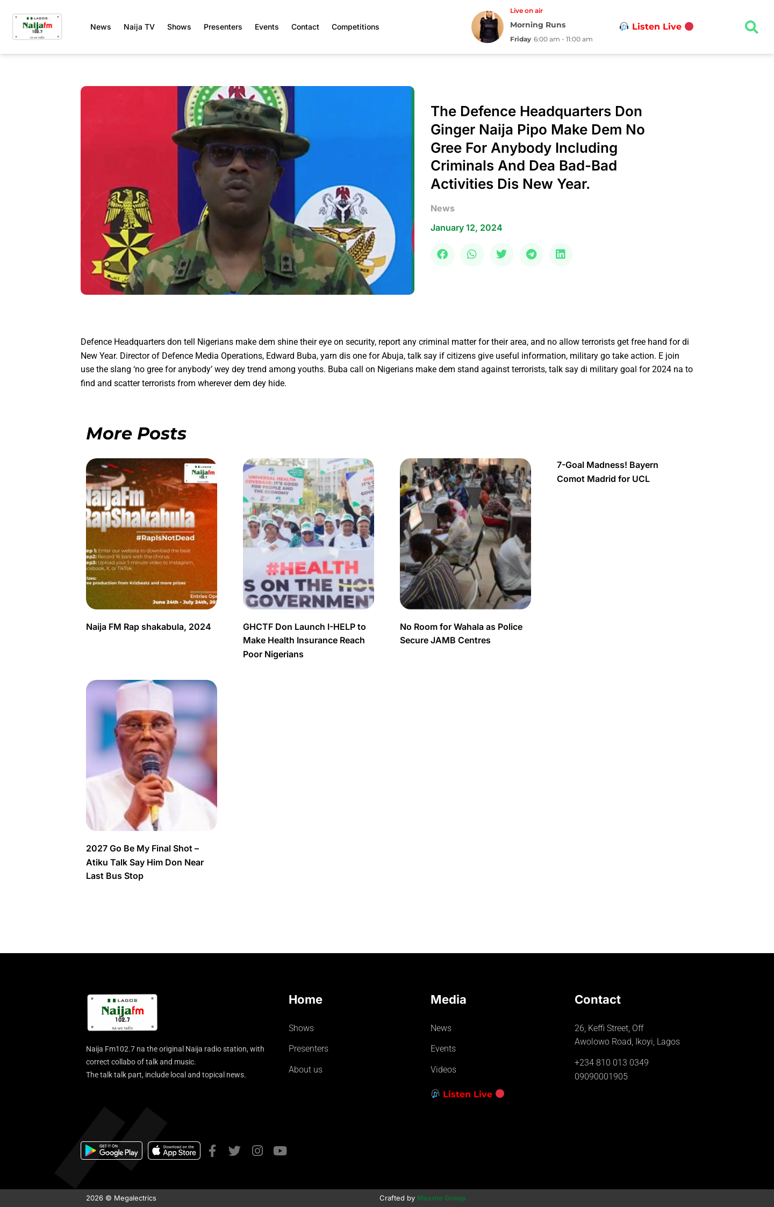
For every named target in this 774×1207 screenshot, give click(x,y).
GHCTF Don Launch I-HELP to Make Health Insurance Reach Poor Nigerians (304, 640)
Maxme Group (441, 1198)
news (443, 208)
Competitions (355, 26)
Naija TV (139, 26)
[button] (443, 255)
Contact (305, 26)
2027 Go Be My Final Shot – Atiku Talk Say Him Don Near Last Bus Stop (145, 862)
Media (449, 999)
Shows (179, 26)
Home (305, 999)
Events (267, 26)
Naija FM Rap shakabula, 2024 (149, 626)
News (100, 26)
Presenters (223, 26)
